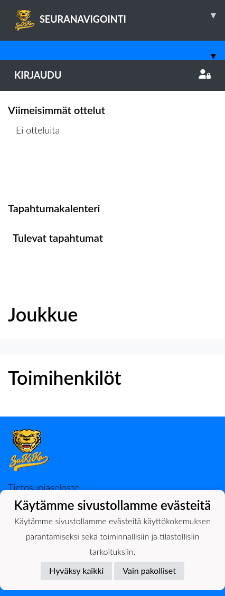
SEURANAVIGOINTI (119, 15)
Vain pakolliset (149, 570)
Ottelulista (34, 170)
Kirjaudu (112, 75)
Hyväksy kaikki (76, 570)
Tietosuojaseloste (43, 487)
